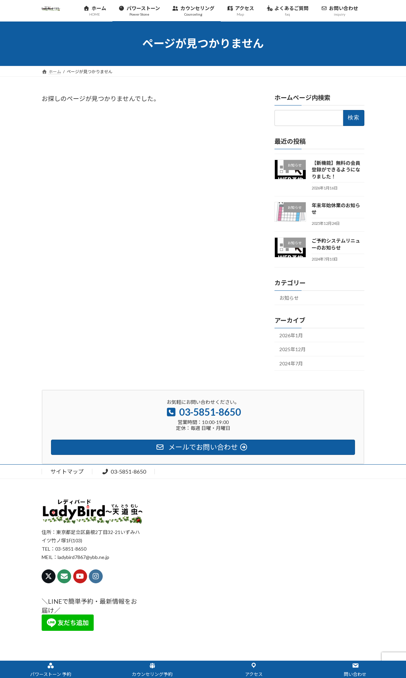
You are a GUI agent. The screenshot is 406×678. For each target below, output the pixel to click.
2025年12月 (292, 349)
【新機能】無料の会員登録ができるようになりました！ (336, 169)
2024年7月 (291, 363)
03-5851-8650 (124, 471)
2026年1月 (291, 335)
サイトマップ (67, 471)
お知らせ (289, 297)
